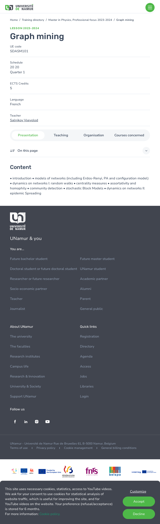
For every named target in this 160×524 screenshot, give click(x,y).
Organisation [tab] (94, 135)
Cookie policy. (49, 514)
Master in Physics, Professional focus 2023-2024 (80, 20)
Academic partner (94, 279)
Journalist (17, 309)
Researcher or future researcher (34, 279)
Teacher (16, 299)
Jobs (83, 376)
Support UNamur (23, 396)
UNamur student (93, 269)
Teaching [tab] (61, 135)
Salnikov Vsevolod (24, 120)
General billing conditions (118, 448)
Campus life (19, 366)
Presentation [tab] (28, 135)
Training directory (33, 20)
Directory (87, 346)
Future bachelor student (29, 259)
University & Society (25, 386)
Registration (89, 336)
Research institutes (25, 356)
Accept (138, 501)
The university (21, 336)
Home (14, 20)
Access (85, 366)
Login (84, 396)
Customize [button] (138, 491)
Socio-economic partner (28, 289)
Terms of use (19, 448)
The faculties (20, 346)
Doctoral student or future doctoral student (43, 269)
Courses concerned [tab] (129, 135)
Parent (85, 299)
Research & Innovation (27, 376)
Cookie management (78, 448)
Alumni (85, 289)
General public (91, 309)
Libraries (87, 386)
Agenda (86, 356)
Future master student (97, 259)
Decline (139, 514)
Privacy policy (45, 448)
